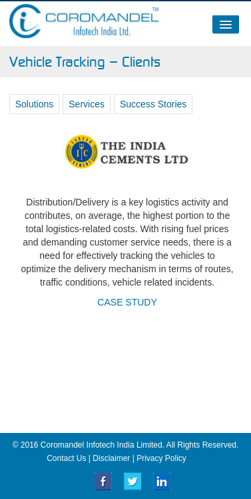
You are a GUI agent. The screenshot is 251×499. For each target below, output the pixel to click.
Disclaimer (111, 458)
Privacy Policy (161, 458)
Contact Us (66, 458)
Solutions (34, 104)
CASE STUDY (126, 302)
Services (87, 104)
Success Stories (153, 104)
